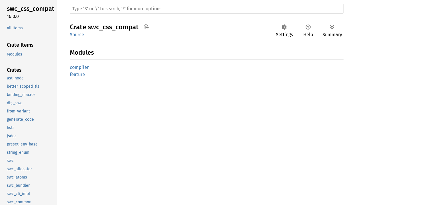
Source (77, 34)
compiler (79, 67)
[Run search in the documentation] (207, 9)
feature (77, 74)
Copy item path (146, 27)
